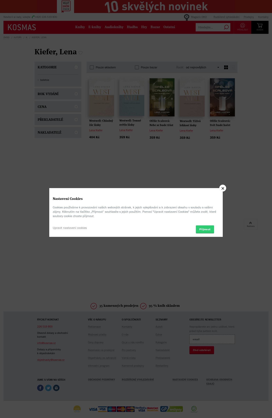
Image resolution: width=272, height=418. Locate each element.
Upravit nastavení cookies (70, 228)
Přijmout (205, 229)
